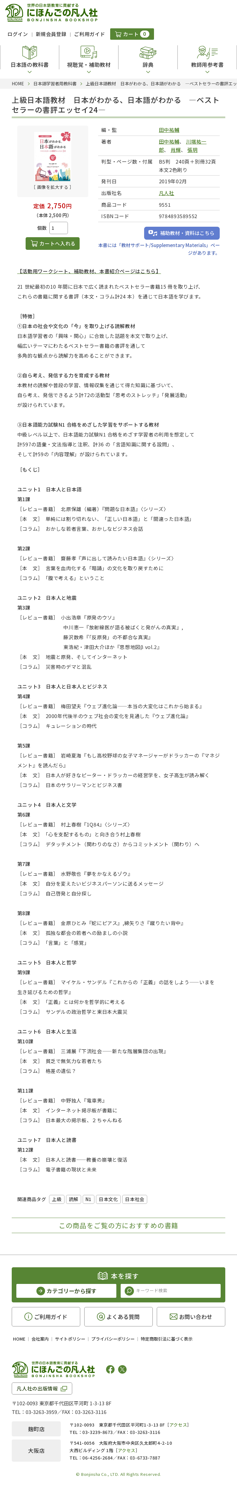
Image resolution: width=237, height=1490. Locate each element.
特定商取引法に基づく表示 (167, 1339)
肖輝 (176, 149)
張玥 (192, 149)
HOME (19, 1339)
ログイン (17, 34)
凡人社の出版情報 (37, 1388)
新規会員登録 (51, 34)
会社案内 (40, 1339)
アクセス (178, 1425)
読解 (73, 1199)
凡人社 (166, 193)
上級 (56, 1199)
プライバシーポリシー (113, 1339)
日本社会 (134, 1199)
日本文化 (108, 1199)
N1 (88, 1199)
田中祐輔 (169, 129)
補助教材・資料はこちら (187, 233)
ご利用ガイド (89, 34)
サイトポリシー (70, 1339)
